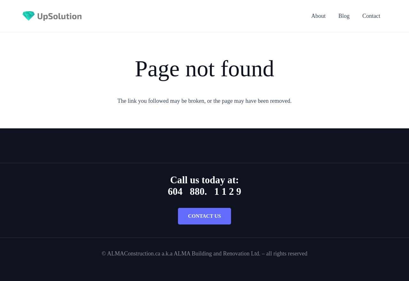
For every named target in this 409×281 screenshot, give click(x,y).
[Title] (51, 16)
